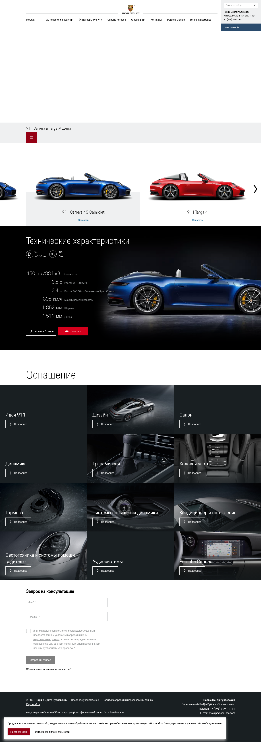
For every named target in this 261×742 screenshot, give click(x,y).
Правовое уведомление (85, 700)
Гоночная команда (200, 19)
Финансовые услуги (90, 19)
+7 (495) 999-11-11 (233, 19)
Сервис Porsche (116, 19)
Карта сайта (33, 704)
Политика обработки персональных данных (128, 700)
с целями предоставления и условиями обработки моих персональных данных (64, 635)
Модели (30, 19)
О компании (138, 19)
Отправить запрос (40, 660)
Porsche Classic (176, 19)
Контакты (156, 19)
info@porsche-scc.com (221, 713)
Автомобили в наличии (59, 19)
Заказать (83, 220)
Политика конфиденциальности (51, 732)
